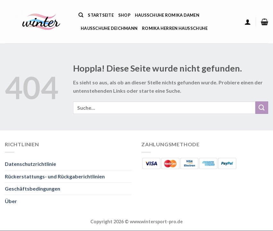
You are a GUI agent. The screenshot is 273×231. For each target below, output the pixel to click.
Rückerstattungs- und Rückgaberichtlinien (55, 176)
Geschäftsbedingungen (32, 188)
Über (11, 201)
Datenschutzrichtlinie (30, 164)
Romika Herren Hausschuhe (175, 28)
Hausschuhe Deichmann (109, 28)
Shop (124, 15)
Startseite (101, 15)
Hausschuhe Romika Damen (167, 15)
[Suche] (81, 15)
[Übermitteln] (261, 107)
